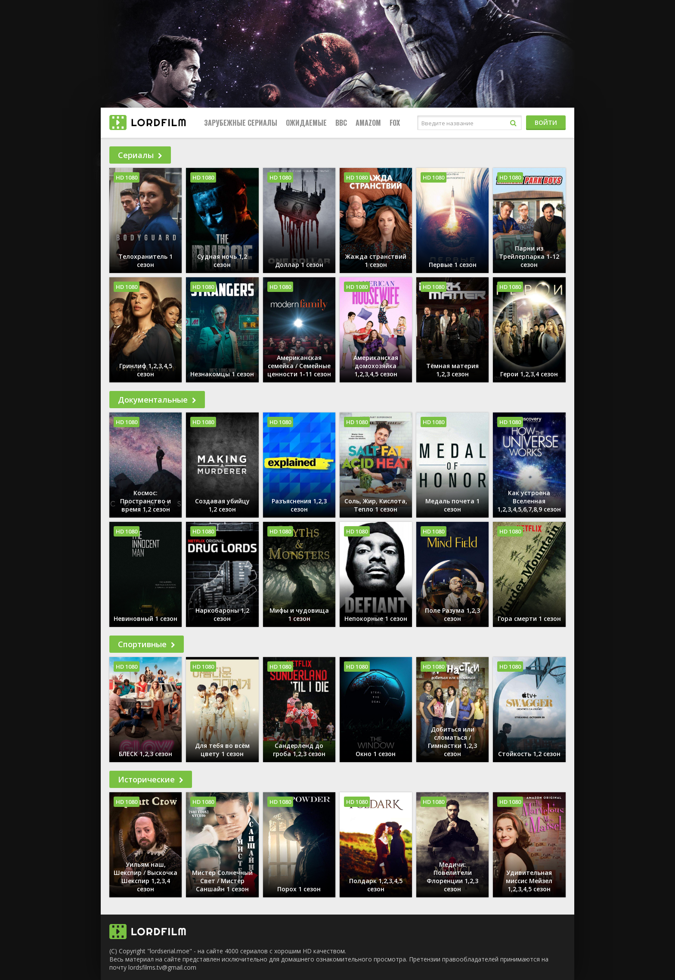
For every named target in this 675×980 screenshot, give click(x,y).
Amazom (368, 123)
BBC (341, 123)
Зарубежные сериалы (240, 123)
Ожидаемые (306, 123)
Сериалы (140, 155)
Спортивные (146, 644)
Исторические (150, 779)
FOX (395, 123)
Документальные (157, 399)
